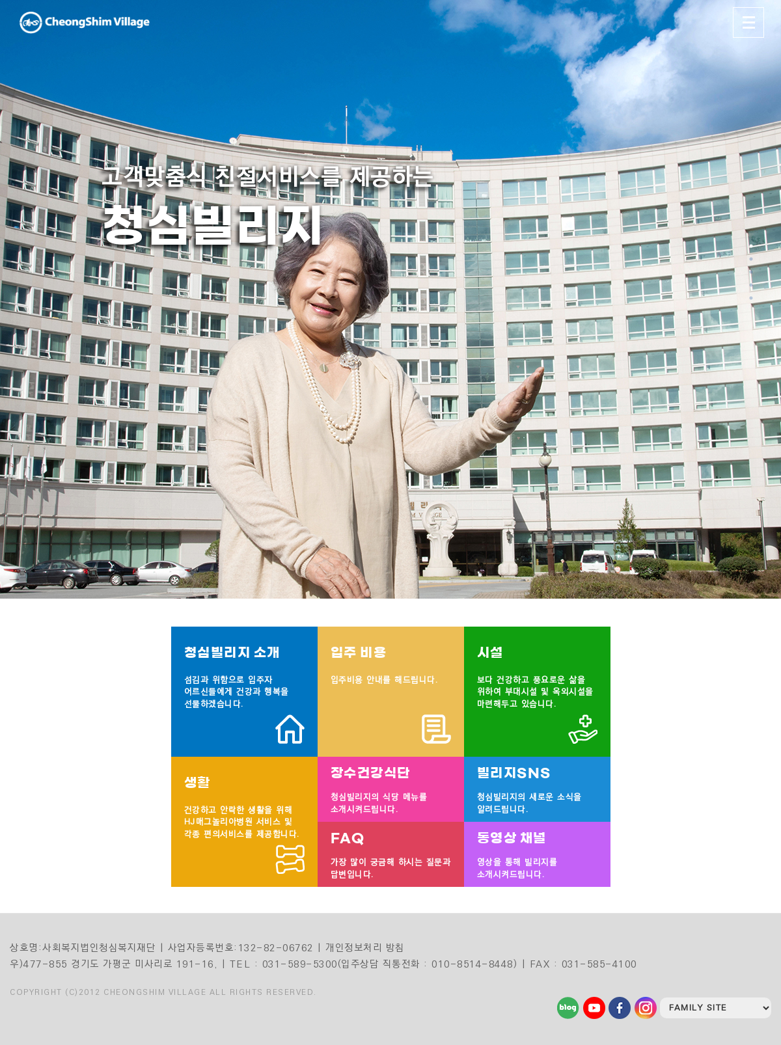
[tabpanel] (390, 299)
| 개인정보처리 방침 (361, 947)
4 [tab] (751, 285)
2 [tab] (751, 258)
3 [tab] (751, 271)
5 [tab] (751, 298)
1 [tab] (751, 245)
